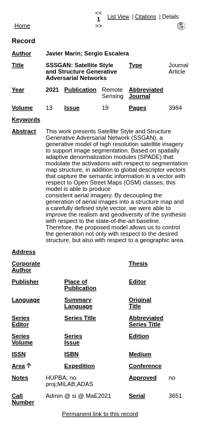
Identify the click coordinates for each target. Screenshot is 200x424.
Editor (137, 281)
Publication (81, 89)
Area (18, 366)
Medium (140, 354)
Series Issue (74, 339)
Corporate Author (26, 266)
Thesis (138, 263)
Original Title (140, 303)
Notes (20, 377)
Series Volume (22, 339)
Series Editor (21, 321)
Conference (145, 366)
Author (21, 53)
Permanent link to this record (100, 414)
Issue (72, 108)
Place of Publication (81, 284)
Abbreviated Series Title (146, 321)
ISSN (19, 354)
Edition (139, 336)
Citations (145, 17)
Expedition (80, 366)
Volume (22, 108)
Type (135, 65)
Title (18, 65)
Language (26, 300)
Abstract (24, 131)
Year (18, 89)
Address (24, 252)
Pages (138, 108)
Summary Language (79, 303)
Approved (143, 377)
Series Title (81, 318)
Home (22, 25)
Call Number (23, 399)
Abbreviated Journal (146, 92)
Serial (137, 396)
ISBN (72, 354)
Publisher (25, 281)
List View (119, 17)
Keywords (26, 119)
